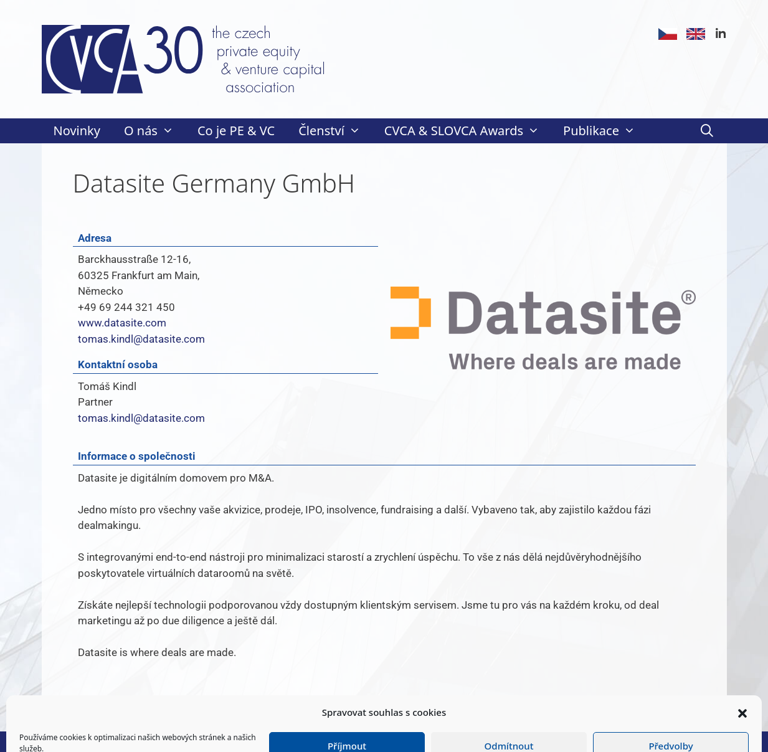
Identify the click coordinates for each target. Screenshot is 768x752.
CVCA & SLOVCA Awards (467, 130)
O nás (155, 130)
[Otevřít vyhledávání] (707, 130)
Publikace (605, 130)
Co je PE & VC (236, 130)
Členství (335, 130)
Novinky (77, 130)
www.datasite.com (122, 323)
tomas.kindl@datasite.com (141, 339)
